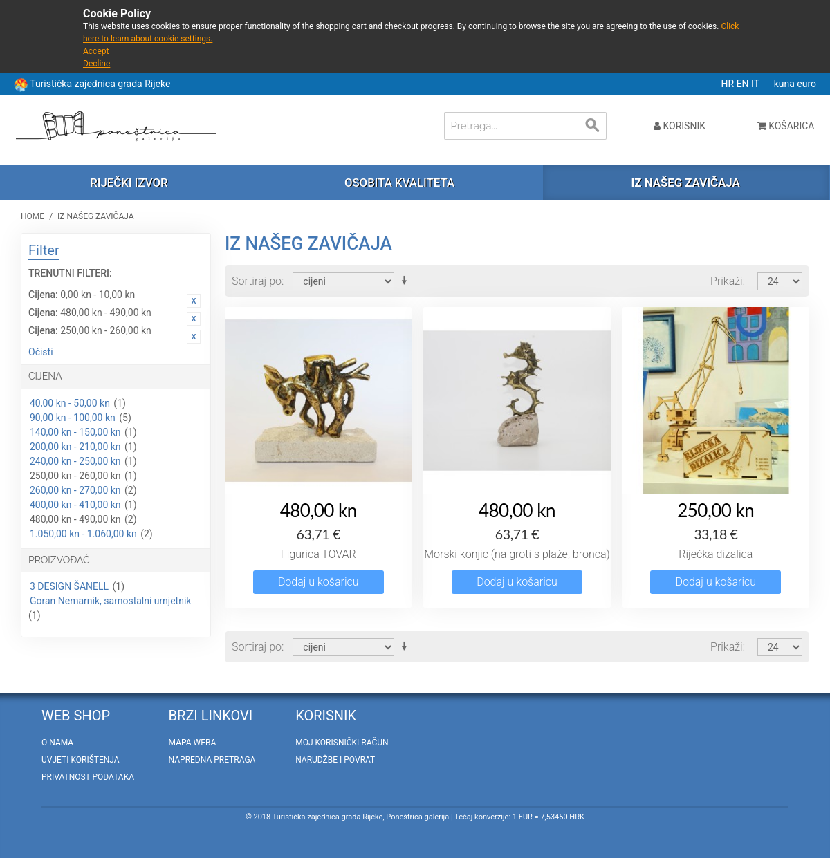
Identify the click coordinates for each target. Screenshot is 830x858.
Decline (96, 63)
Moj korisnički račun (341, 742)
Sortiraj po (257, 281)
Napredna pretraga (212, 760)
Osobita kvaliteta (399, 182)
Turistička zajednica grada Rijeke (100, 83)
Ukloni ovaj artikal (194, 301)
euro (806, 83)
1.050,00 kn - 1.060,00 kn (83, 533)
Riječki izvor (128, 182)
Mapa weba (192, 742)
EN (744, 83)
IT (756, 83)
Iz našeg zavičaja (685, 182)
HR (729, 83)
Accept (96, 51)
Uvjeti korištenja (81, 760)
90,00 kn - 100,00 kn (73, 417)
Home (32, 216)
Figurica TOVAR (318, 554)
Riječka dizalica (716, 554)
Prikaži (726, 281)
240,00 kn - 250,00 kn (75, 461)
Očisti (40, 351)
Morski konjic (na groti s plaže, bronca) (517, 554)
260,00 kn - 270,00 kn (75, 490)
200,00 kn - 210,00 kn (75, 446)
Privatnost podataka (88, 777)
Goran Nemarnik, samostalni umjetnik (110, 600)
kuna (785, 83)
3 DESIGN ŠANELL (69, 586)
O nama (57, 742)
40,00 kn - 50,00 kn (70, 403)
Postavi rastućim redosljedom (406, 280)
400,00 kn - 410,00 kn (75, 504)
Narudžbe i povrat (335, 760)
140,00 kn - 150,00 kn (75, 432)
